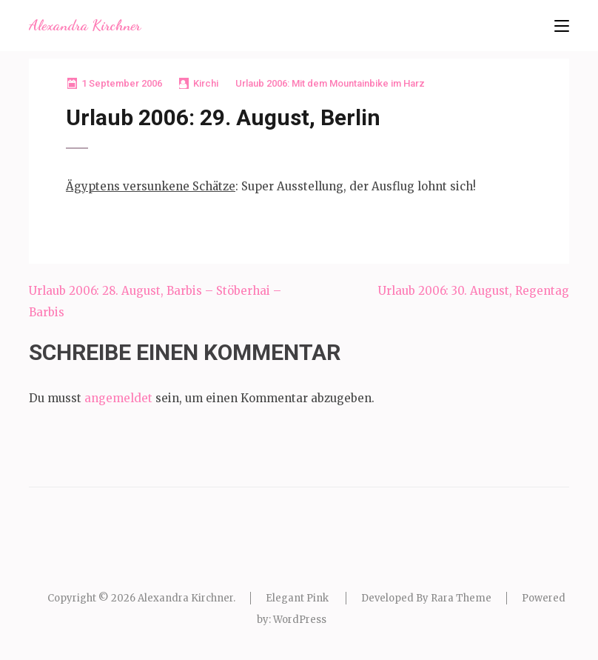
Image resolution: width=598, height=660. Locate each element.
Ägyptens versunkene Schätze (150, 186)
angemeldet (118, 398)
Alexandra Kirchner (85, 25)
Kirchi (205, 83)
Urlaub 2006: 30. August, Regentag (473, 291)
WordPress (299, 619)
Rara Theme (461, 598)
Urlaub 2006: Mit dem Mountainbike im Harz (330, 83)
